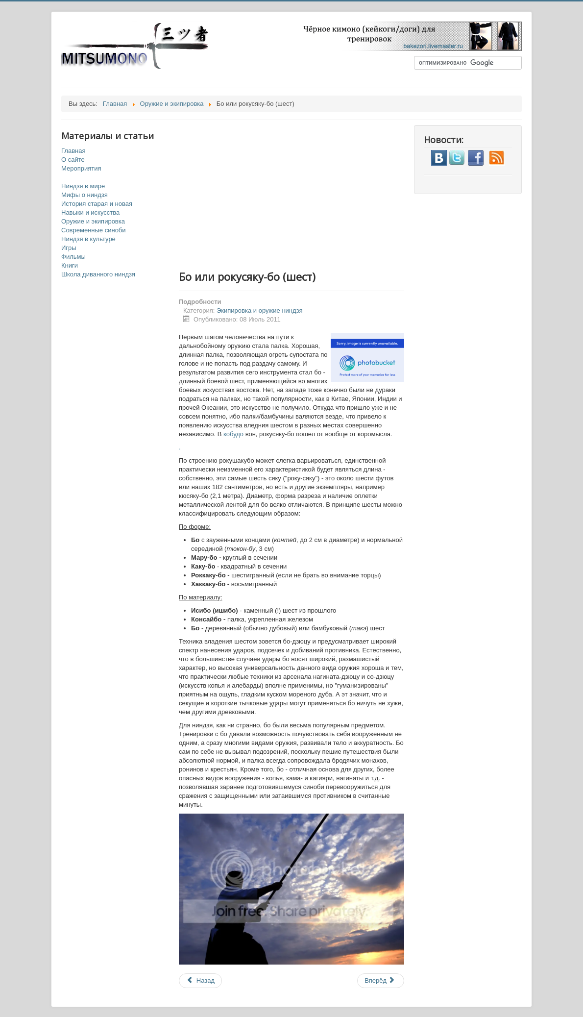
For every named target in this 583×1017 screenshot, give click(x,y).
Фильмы (73, 256)
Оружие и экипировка (93, 221)
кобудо (233, 434)
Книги (69, 265)
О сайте (73, 159)
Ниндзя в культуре (88, 239)
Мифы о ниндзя (84, 194)
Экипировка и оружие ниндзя (260, 310)
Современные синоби (93, 230)
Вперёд (379, 980)
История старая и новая (96, 203)
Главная (73, 150)
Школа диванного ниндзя (98, 274)
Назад (200, 980)
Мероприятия (81, 168)
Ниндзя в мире (83, 186)
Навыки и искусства (90, 212)
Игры (68, 247)
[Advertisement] (301, 193)
